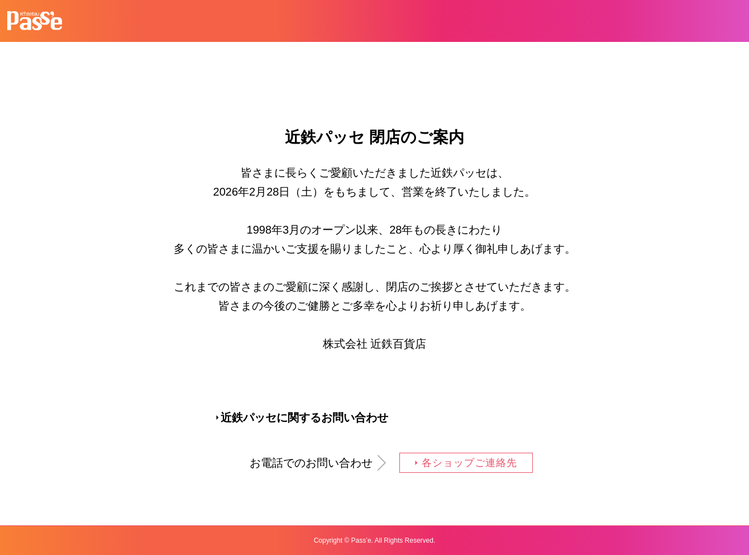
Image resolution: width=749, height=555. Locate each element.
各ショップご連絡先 (469, 462)
